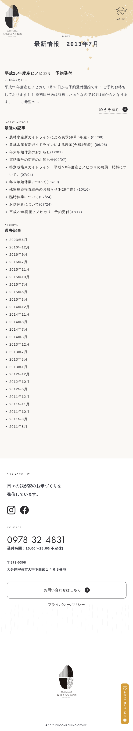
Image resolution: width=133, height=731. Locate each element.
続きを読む (109, 109)
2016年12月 (19, 247)
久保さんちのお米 (12, 21)
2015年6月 (18, 292)
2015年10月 (19, 277)
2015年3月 (18, 299)
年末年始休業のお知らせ (29, 152)
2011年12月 (19, 397)
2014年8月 (18, 322)
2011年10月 (19, 411)
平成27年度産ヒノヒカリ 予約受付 (39, 212)
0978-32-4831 (36, 540)
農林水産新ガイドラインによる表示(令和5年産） (50, 137)
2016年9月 (18, 254)
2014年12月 (19, 307)
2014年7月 (18, 329)
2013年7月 (18, 352)
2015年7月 (18, 284)
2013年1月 (18, 367)
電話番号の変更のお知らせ (31, 160)
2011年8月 (18, 426)
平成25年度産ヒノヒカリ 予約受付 (38, 73)
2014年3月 (18, 337)
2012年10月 (19, 382)
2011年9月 (18, 419)
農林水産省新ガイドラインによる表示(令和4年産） (52, 145)
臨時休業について (24, 197)
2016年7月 (18, 262)
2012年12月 (19, 374)
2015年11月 (19, 269)
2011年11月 (19, 404)
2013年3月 (18, 359)
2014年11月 (19, 314)
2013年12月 (19, 344)
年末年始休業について (28, 182)
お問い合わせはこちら (67, 590)
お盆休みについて (24, 204)
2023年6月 (18, 240)
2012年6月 (18, 389)
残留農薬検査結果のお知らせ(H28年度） (43, 189)
